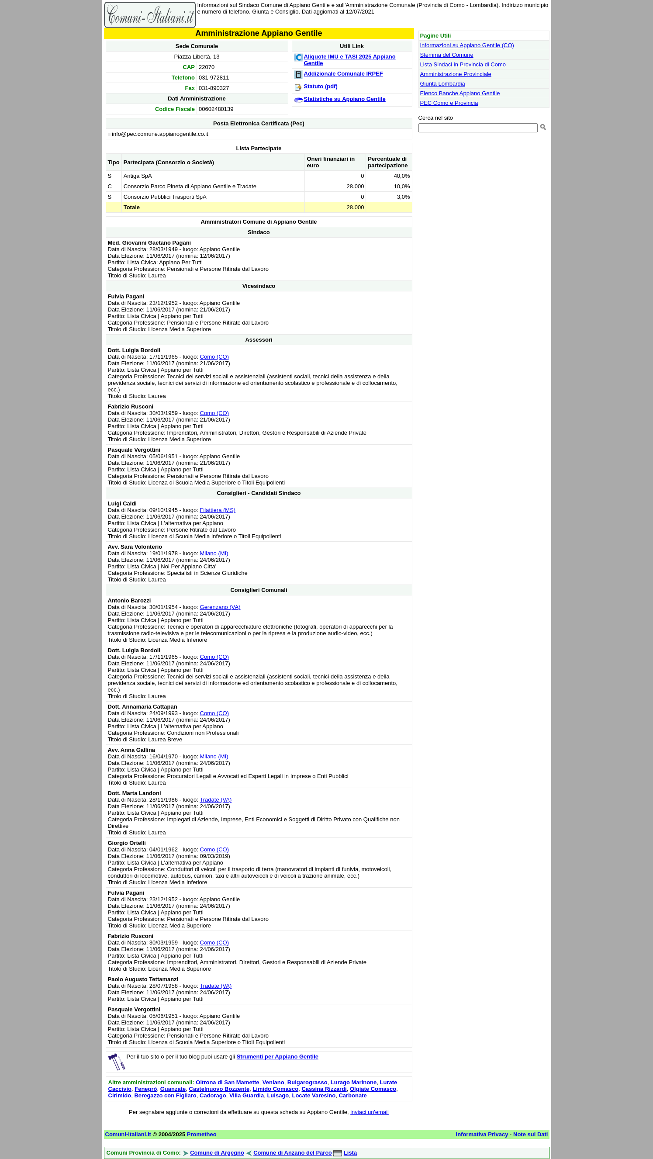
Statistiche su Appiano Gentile (345, 99)
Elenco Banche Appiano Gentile (460, 93)
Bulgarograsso (307, 1082)
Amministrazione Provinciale (455, 74)
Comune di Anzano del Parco (292, 1152)
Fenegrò (146, 1089)
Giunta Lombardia (442, 83)
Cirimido (119, 1095)
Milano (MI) (214, 553)
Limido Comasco (275, 1089)
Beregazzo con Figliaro (165, 1095)
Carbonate (352, 1095)
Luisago (278, 1095)
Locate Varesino (313, 1095)
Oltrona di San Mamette (227, 1082)
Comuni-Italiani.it (128, 1134)
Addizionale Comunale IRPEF (343, 73)
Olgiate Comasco (373, 1089)
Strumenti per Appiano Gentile (277, 1056)
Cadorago (213, 1095)
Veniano (273, 1082)
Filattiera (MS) (218, 510)
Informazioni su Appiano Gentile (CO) (467, 45)
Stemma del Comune (446, 55)
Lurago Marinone (354, 1082)
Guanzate (173, 1089)
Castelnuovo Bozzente (219, 1089)
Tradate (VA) (215, 799)
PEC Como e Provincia (449, 103)
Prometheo (202, 1134)
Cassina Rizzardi (323, 1089)
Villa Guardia (246, 1095)
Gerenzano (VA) (220, 607)
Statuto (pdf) (321, 86)
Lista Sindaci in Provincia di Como (463, 64)
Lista (350, 1152)
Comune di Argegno (217, 1152)
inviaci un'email (369, 1112)
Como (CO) (214, 356)
